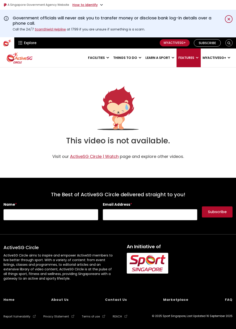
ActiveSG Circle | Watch (94, 156)
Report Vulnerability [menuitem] (16, 316)
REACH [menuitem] (117, 316)
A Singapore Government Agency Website (39, 5)
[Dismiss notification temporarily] (229, 19)
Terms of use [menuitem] (91, 316)
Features (186, 57)
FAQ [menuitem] (229, 300)
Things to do (125, 57)
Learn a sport (157, 57)
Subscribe (207, 43)
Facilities (96, 57)
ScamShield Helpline (51, 29)
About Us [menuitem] (60, 300)
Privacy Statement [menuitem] (56, 316)
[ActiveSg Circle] (7, 43)
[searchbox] (50, 214)
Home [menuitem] (9, 300)
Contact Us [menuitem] (116, 300)
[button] (228, 42)
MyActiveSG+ (173, 43)
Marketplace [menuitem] (176, 300)
